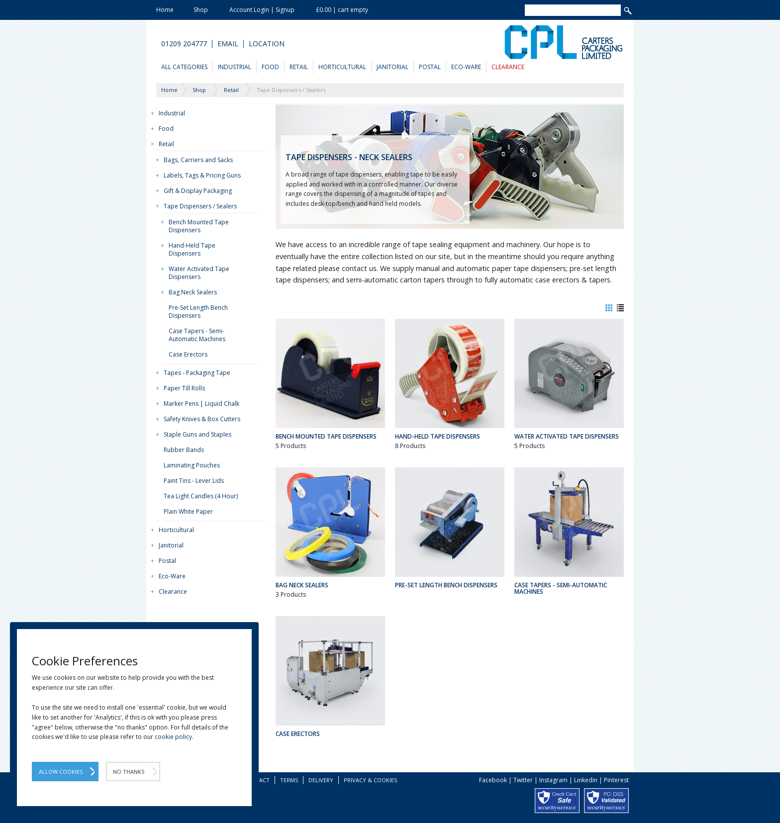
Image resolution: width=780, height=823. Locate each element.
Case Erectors (188, 354)
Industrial (234, 67)
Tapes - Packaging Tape (197, 372)
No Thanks (128, 771)
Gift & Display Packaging (198, 190)
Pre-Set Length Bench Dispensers (198, 311)
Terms (289, 780)
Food (270, 67)
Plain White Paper (188, 511)
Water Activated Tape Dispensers (199, 273)
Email (227, 44)
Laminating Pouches (192, 465)
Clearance (507, 67)
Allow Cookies (61, 771)
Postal (430, 67)
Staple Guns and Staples (197, 434)
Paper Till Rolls (184, 388)
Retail (299, 67)
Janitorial (392, 67)
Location (267, 44)
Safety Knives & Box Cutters (202, 419)
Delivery (320, 780)
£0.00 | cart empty (342, 9)
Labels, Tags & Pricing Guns (202, 175)
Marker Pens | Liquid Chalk (201, 403)
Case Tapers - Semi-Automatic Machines (197, 335)
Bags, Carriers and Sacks (198, 160)
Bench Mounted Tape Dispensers (199, 226)
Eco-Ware (466, 67)
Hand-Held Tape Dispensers (192, 249)
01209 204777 (184, 44)
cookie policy (173, 736)
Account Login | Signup (261, 9)
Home (165, 9)
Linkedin (585, 780)
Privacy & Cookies (370, 780)
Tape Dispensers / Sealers (200, 206)
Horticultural (342, 67)
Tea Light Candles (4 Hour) (201, 496)
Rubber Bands (184, 450)
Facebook (493, 780)
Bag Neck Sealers (193, 292)
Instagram (553, 780)
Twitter (523, 780)
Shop (201, 9)
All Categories (184, 67)
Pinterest (616, 780)
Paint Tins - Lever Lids (194, 480)
